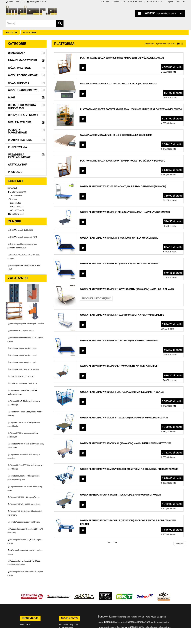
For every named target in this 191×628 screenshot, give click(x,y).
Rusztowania (17, 147)
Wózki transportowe (23, 90)
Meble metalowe (19, 122)
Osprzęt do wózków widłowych (22, 106)
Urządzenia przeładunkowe (19, 156)
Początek (12, 32)
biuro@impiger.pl (36, 2)
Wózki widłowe (18, 82)
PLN (155, 2)
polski (176, 2)
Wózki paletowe (19, 67)
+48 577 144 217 (14, 2)
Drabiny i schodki (20, 139)
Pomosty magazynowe (17, 131)
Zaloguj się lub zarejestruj (128, 2)
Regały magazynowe (22, 60)
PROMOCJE (15, 172)
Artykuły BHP (17, 164)
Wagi (11, 97)
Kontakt (105, 2)
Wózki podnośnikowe (23, 75)
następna (180, 543)
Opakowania (16, 53)
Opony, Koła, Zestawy (23, 115)
